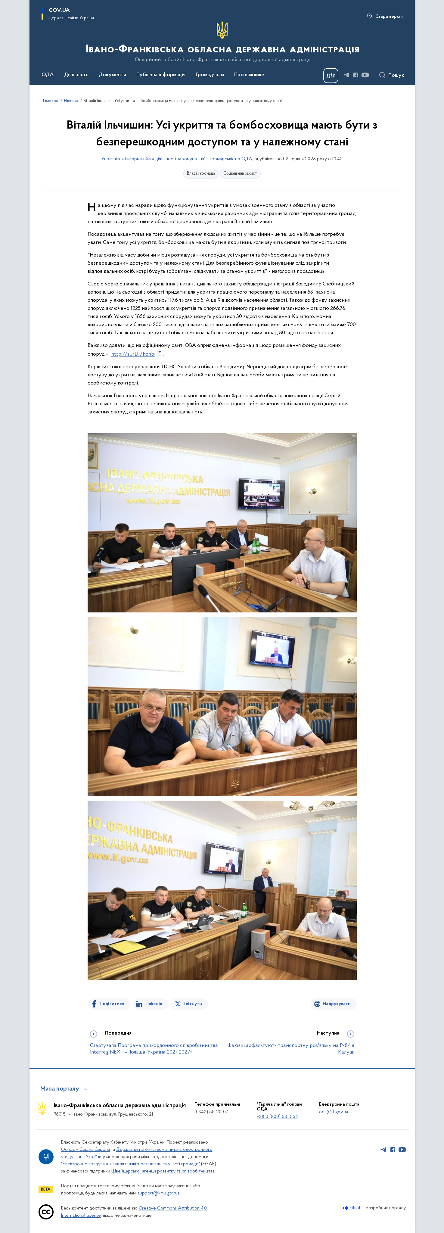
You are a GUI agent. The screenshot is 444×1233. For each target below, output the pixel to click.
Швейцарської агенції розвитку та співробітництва (163, 1171)
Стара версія (389, 16)
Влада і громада (201, 173)
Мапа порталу (59, 1089)
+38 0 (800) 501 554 (277, 1116)
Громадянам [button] (210, 75)
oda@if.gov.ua (333, 1112)
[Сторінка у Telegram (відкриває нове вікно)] (346, 75)
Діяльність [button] (76, 75)
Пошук (396, 75)
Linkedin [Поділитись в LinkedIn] (153, 1003)
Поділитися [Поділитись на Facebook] (112, 1003)
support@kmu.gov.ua (159, 1193)
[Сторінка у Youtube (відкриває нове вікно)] (365, 75)
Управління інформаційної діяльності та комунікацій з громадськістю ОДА (176, 159)
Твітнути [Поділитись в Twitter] (192, 1003)
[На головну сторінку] (222, 42)
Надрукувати (337, 1003)
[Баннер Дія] (330, 75)
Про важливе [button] (249, 75)
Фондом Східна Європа (85, 1149)
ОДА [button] (48, 75)
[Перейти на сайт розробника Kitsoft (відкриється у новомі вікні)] (353, 1208)
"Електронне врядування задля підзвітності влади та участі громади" (130, 1164)
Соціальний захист (240, 173)
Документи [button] (112, 75)
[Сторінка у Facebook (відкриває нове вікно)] (355, 75)
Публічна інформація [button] (160, 75)
